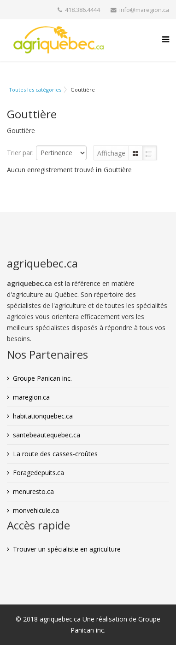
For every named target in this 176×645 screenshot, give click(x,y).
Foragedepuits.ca (38, 472)
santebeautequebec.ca (46, 434)
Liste (149, 153)
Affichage (111, 153)
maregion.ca (31, 397)
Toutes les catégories (35, 89)
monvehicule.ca (36, 510)
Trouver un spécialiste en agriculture (67, 549)
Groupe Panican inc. (42, 378)
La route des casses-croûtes (55, 453)
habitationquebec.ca (43, 416)
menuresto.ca (33, 491)
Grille (135, 153)
